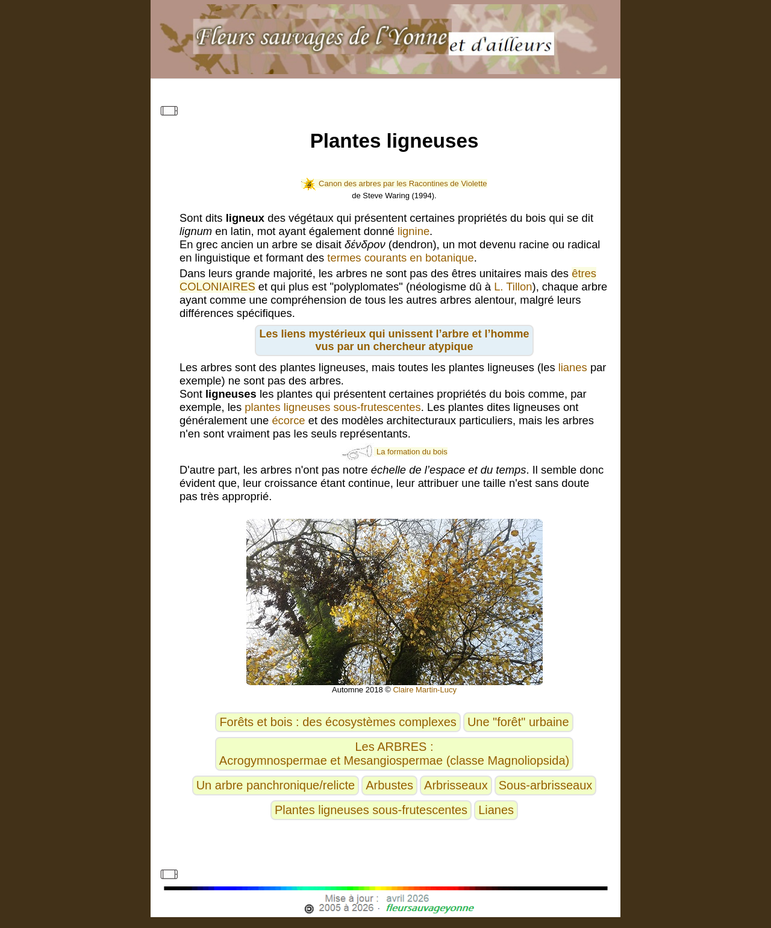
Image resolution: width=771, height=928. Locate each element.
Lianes (496, 810)
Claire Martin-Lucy (424, 689)
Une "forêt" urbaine (518, 722)
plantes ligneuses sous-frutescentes (332, 407)
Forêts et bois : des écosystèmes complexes (338, 722)
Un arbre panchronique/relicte (275, 785)
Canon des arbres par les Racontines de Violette (394, 183)
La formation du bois (394, 451)
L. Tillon (513, 286)
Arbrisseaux (456, 785)
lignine (413, 231)
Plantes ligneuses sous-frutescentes (371, 810)
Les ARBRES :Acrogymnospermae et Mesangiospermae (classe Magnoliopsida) (394, 753)
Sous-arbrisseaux (546, 785)
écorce (288, 420)
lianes (572, 367)
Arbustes (389, 785)
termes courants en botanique (400, 257)
